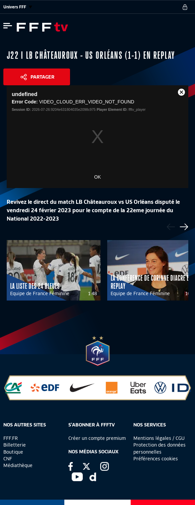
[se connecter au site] (185, 7)
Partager (42, 77)
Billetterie (14, 445)
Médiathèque (17, 465)
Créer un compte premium (97, 438)
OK (97, 177)
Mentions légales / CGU (159, 438)
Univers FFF (17, 6)
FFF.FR (10, 438)
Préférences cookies (155, 458)
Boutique (13, 452)
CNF (7, 458)
